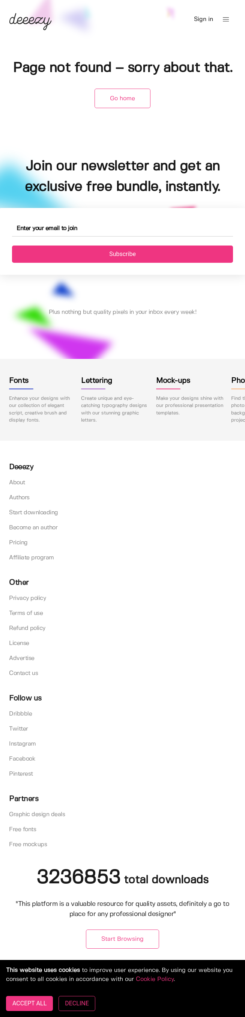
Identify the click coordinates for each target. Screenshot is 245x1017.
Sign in (203, 19)
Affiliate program (31, 557)
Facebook (22, 759)
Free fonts (22, 829)
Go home (122, 98)
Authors (19, 497)
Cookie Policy (155, 979)
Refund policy (27, 628)
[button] (226, 19)
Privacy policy (27, 598)
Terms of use (26, 613)
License (19, 643)
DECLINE (77, 1003)
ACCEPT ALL (29, 1003)
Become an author (33, 527)
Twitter (18, 729)
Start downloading (33, 512)
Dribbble (20, 714)
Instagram (22, 744)
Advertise (22, 658)
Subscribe (122, 254)
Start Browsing (122, 939)
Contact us (23, 673)
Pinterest (21, 774)
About (17, 482)
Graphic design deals (37, 814)
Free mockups (28, 844)
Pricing (18, 542)
